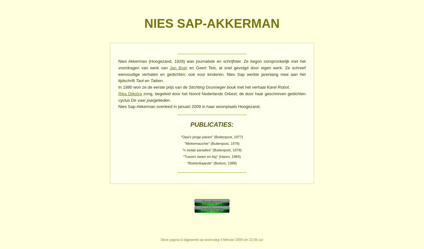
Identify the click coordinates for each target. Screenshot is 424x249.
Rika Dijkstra (130, 93)
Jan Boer (178, 68)
